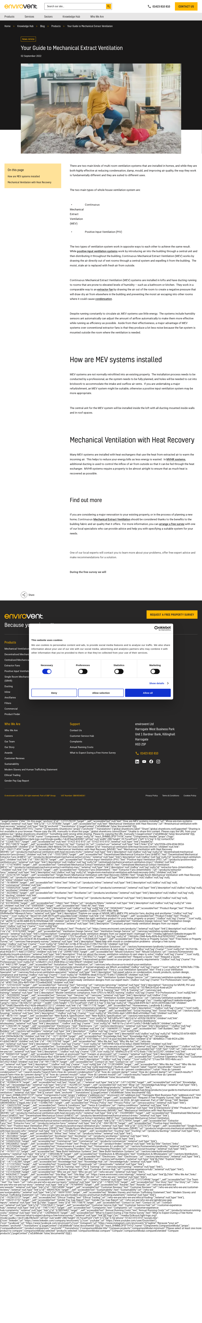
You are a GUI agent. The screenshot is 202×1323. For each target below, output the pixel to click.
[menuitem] (9, 16)
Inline (7, 692)
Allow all (148, 692)
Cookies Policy (190, 796)
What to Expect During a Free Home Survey (93, 752)
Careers (8, 736)
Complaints (76, 741)
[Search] (108, 6)
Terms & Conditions (170, 796)
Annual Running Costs (81, 747)
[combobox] (76, 6)
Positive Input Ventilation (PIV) (20, 671)
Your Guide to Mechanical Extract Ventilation (90, 26)
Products (56, 26)
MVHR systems (175, 459)
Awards (8, 752)
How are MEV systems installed (24, 176)
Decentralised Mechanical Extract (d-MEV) (27, 654)
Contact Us (76, 730)
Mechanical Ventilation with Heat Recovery (29, 182)
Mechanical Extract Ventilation (111, 519)
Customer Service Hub (82, 736)
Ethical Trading (12, 775)
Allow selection (101, 692)
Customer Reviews (14, 758)
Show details (156, 683)
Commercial (11, 708)
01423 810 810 (146, 753)
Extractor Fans (12, 665)
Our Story (9, 747)
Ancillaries (10, 697)
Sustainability (11, 764)
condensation (103, 298)
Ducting (8, 686)
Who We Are (11, 730)
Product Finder (12, 714)
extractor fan (105, 289)
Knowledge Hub (25, 26)
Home (7, 26)
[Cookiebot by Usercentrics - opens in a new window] (157, 628)
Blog (42, 26)
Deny (54, 692)
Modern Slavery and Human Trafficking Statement (30, 769)
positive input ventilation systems (97, 251)
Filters (7, 703)
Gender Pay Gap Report (16, 780)
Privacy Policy (152, 796)
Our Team (9, 741)
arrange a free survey (171, 524)
